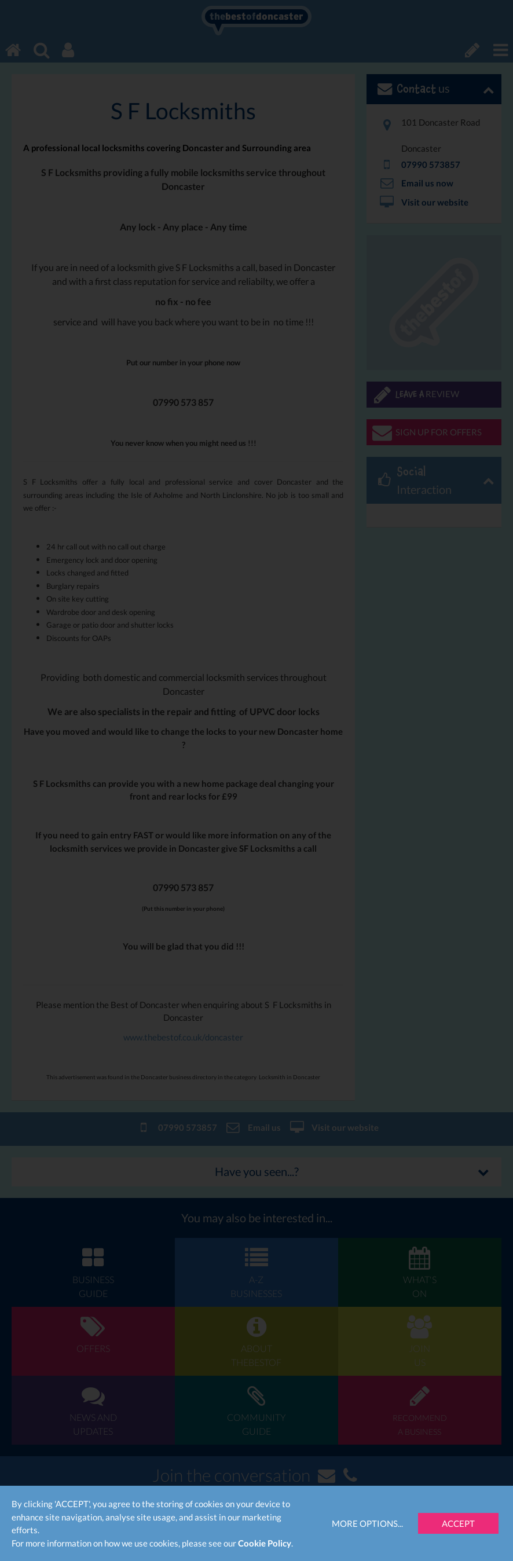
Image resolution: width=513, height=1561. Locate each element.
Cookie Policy (264, 1543)
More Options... (367, 1523)
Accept (458, 1523)
